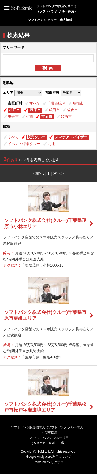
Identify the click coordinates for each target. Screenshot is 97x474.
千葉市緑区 (56, 103)
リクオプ (57, 462)
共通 (51, 144)
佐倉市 (72, 110)
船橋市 (78, 103)
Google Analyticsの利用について (48, 457)
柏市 (29, 117)
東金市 (13, 117)
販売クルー (36, 137)
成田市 (54, 110)
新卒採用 (51, 433)
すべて (34, 103)
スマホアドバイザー (71, 137)
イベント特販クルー (24, 144)
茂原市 (35, 110)
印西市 (66, 117)
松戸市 (14, 110)
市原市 (46, 117)
